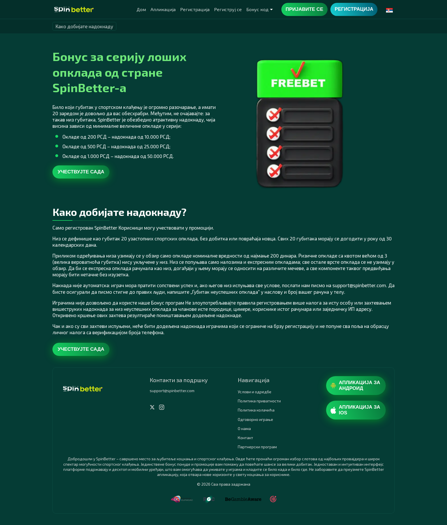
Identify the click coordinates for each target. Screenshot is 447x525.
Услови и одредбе (254, 391)
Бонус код (257, 9)
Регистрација (195, 9)
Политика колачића (256, 410)
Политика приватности (259, 400)
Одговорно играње (255, 419)
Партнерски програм (257, 446)
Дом (141, 9)
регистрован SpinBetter (91, 227)
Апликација (163, 9)
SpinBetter (109, 119)
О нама (244, 428)
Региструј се (228, 9)
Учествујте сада (81, 172)
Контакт (245, 437)
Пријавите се (304, 9)
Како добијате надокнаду (84, 26)
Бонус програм (167, 302)
